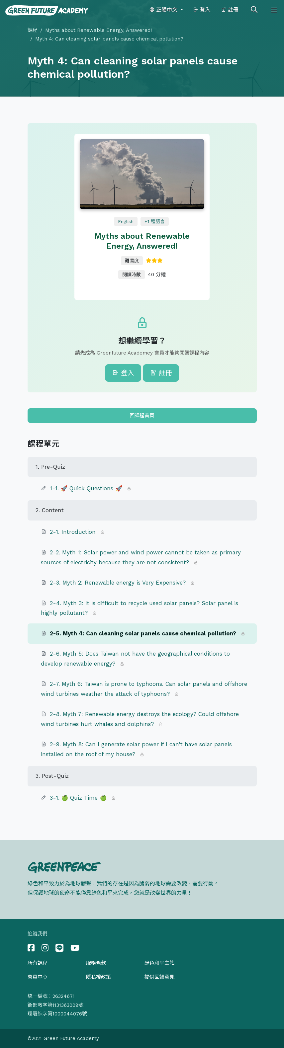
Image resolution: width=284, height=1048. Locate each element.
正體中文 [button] (164, 10)
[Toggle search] (254, 10)
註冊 (229, 10)
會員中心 (37, 977)
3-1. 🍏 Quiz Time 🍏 (78, 797)
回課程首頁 (142, 416)
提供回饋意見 (159, 977)
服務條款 (96, 963)
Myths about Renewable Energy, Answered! (98, 30)
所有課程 (37, 963)
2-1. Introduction (73, 531)
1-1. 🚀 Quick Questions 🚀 (87, 488)
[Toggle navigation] (274, 10)
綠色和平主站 (159, 963)
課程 (33, 30)
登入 (202, 10)
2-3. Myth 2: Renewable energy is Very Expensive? (118, 582)
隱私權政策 (98, 977)
